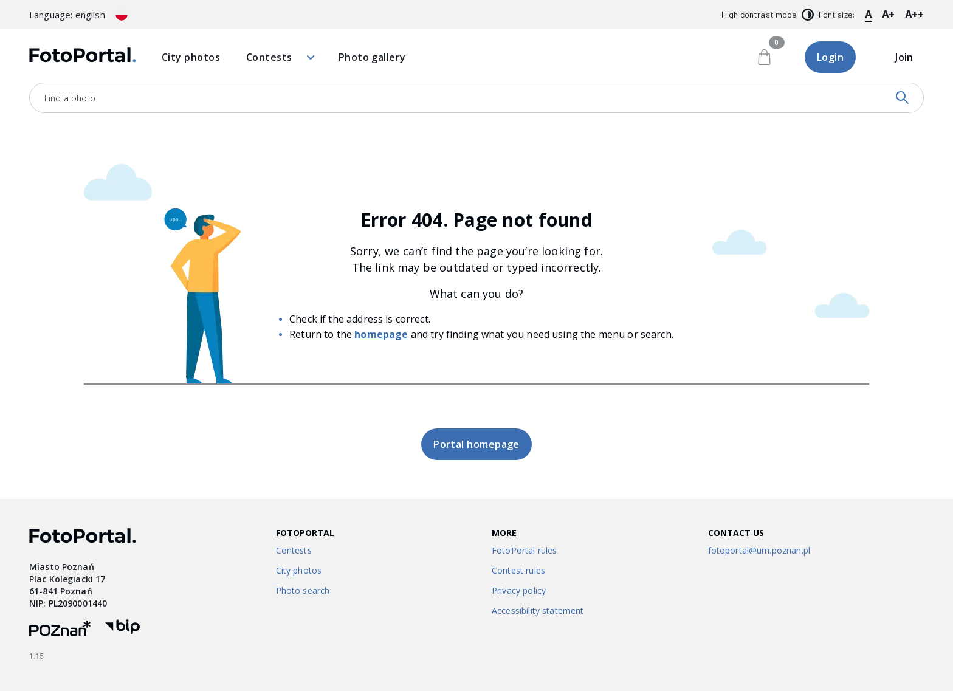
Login (830, 57)
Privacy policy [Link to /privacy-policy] (519, 590)
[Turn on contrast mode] (808, 15)
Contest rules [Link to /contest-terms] (518, 570)
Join (904, 57)
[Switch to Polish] (121, 14)
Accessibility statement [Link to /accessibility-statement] (537, 610)
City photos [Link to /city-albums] (299, 570)
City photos (191, 57)
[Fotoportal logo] (82, 57)
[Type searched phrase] (448, 98)
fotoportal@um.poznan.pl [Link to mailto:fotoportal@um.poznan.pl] (759, 550)
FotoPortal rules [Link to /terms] (524, 550)
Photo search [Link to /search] (303, 590)
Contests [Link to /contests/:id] (294, 550)
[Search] (902, 97)
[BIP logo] (122, 630)
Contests (279, 57)
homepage (381, 334)
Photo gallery (372, 57)
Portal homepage (476, 444)
